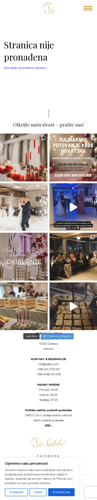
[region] (39, 479)
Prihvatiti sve (61, 492)
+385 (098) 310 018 (48, 374)
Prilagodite (16, 492)
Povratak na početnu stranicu (25, 68)
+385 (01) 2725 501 (48, 369)
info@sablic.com (48, 364)
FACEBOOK (48, 456)
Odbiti (38, 492)
